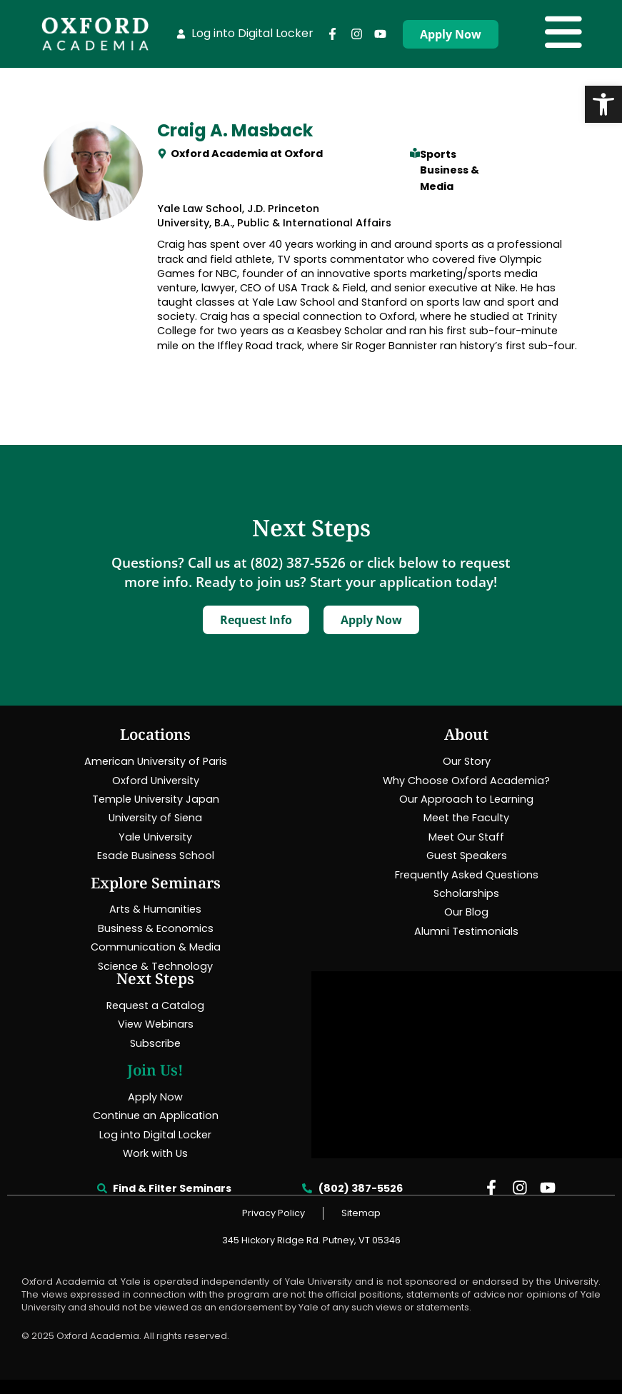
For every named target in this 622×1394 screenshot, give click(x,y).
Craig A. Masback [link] (235, 130)
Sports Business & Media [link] (449, 170)
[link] (603, 104)
